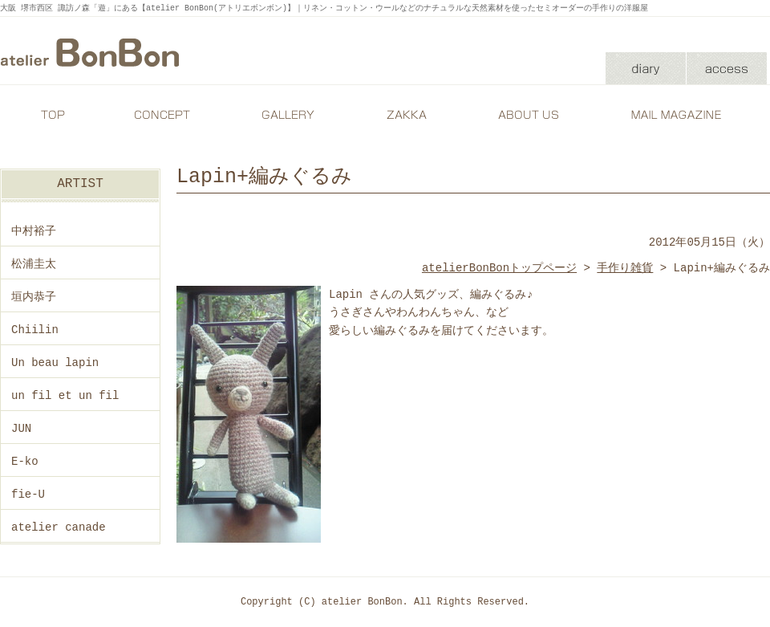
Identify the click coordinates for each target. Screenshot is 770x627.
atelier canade (58, 527)
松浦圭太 (33, 263)
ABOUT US (525, 115)
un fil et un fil (65, 395)
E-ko (24, 461)
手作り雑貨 (625, 267)
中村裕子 (33, 230)
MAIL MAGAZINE (678, 115)
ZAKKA (405, 115)
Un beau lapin (55, 362)
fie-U (28, 494)
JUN (21, 428)
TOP (52, 115)
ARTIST (80, 184)
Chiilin (35, 329)
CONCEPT (164, 115)
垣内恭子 (33, 296)
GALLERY (285, 115)
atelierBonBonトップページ (499, 267)
